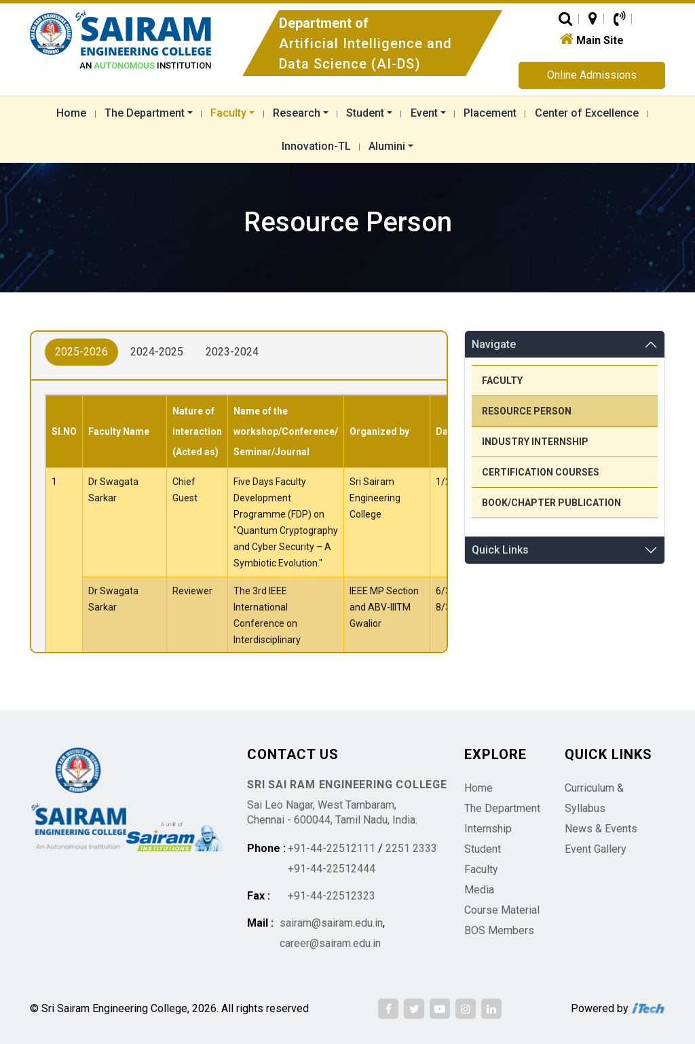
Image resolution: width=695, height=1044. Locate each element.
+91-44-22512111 (331, 848)
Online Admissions (592, 75)
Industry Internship (535, 441)
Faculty (502, 380)
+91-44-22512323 (331, 895)
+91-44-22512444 (331, 868)
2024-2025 (156, 351)
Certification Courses (540, 472)
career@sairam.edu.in (330, 943)
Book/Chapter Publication (551, 502)
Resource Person (526, 411)
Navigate (494, 344)
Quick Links (500, 549)
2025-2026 (81, 351)
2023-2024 (232, 351)
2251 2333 (411, 848)
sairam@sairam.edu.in (331, 922)
